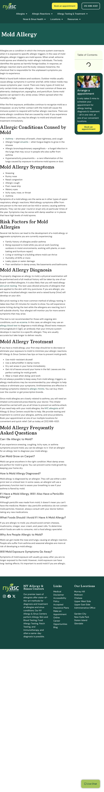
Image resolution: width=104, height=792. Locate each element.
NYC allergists (51, 408)
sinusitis (24, 142)
